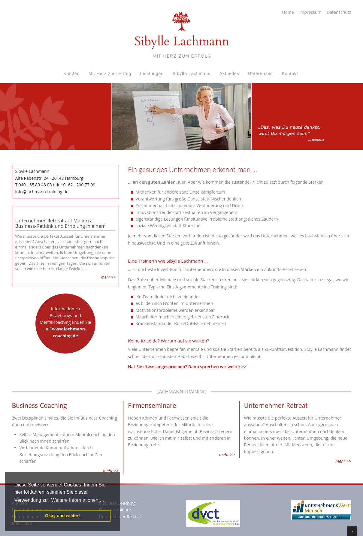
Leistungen (152, 73)
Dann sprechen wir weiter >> (217, 366)
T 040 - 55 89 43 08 (33, 185)
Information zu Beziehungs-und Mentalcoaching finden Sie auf (65, 322)
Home (288, 12)
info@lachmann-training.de (41, 191)
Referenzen (260, 73)
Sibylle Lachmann (192, 73)
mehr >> (108, 277)
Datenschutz (339, 12)
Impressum (310, 12)
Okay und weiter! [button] (62, 515)
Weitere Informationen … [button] (77, 500)
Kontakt (290, 73)
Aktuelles (229, 73)
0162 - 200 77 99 (79, 185)
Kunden (71, 73)
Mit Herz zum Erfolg (110, 73)
